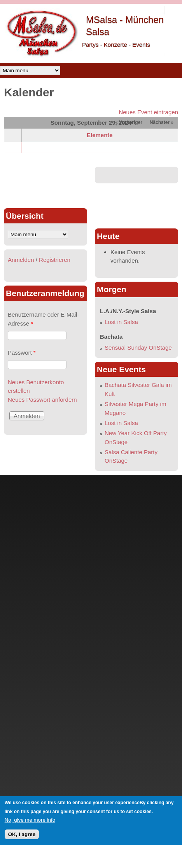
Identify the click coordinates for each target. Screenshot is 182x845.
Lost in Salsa (121, 322)
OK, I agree (21, 834)
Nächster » (161, 122)
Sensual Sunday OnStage (138, 347)
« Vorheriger (128, 122)
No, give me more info (30, 820)
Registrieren (54, 259)
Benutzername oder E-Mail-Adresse (43, 319)
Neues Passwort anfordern (42, 399)
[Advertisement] (45, 184)
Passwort (22, 352)
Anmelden (21, 259)
